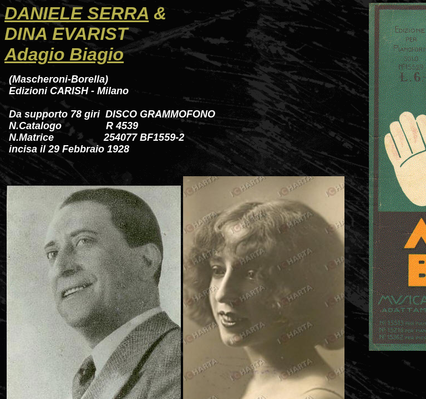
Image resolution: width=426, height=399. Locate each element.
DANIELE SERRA (76, 13)
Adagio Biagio (64, 54)
